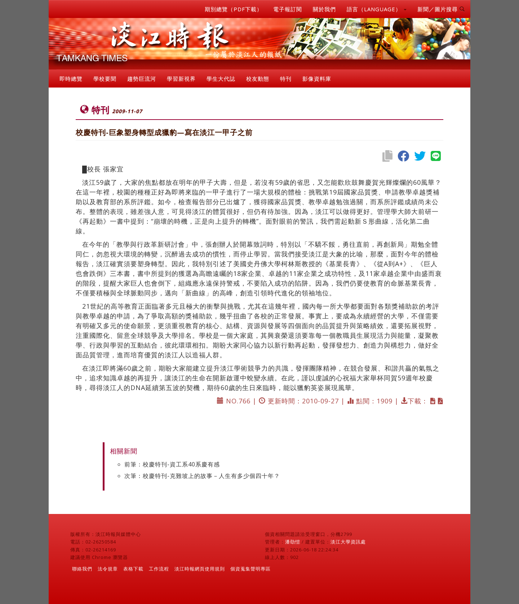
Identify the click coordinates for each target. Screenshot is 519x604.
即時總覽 (71, 78)
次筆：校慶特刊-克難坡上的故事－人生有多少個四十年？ (202, 476)
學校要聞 (104, 78)
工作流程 (159, 568)
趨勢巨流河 (141, 78)
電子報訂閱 (287, 9)
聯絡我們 (82, 568)
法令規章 (108, 568)
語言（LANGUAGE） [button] (377, 9)
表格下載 (133, 568)
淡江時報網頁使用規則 (199, 568)
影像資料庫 (316, 78)
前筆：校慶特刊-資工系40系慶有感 (172, 464)
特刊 (286, 78)
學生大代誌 (221, 78)
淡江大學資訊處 (348, 541)
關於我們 (324, 9)
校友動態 (257, 78)
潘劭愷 (292, 541)
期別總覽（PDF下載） (233, 9)
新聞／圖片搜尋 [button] (441, 9)
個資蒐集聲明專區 (250, 568)
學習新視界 (181, 78)
